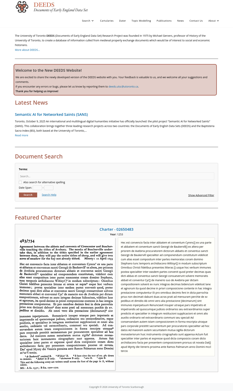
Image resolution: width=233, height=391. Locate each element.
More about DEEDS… (27, 50)
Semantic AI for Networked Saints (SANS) (51, 114)
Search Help (49, 194)
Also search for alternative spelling (44, 182)
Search (28, 194)
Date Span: (25, 187)
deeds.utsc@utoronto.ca (123, 86)
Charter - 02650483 (117, 229)
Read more (21, 135)
